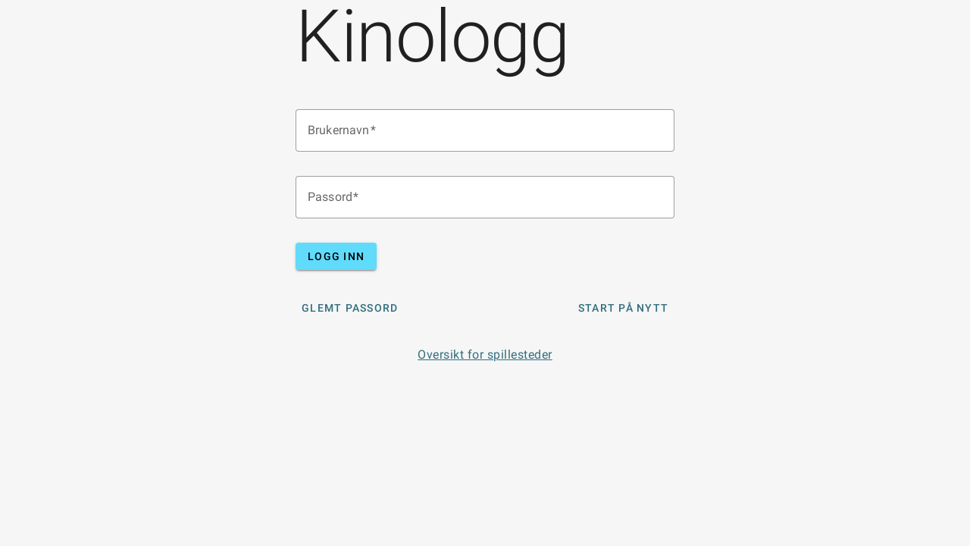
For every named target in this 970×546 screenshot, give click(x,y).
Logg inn (336, 256)
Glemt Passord (350, 308)
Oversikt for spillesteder (485, 354)
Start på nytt (623, 308)
